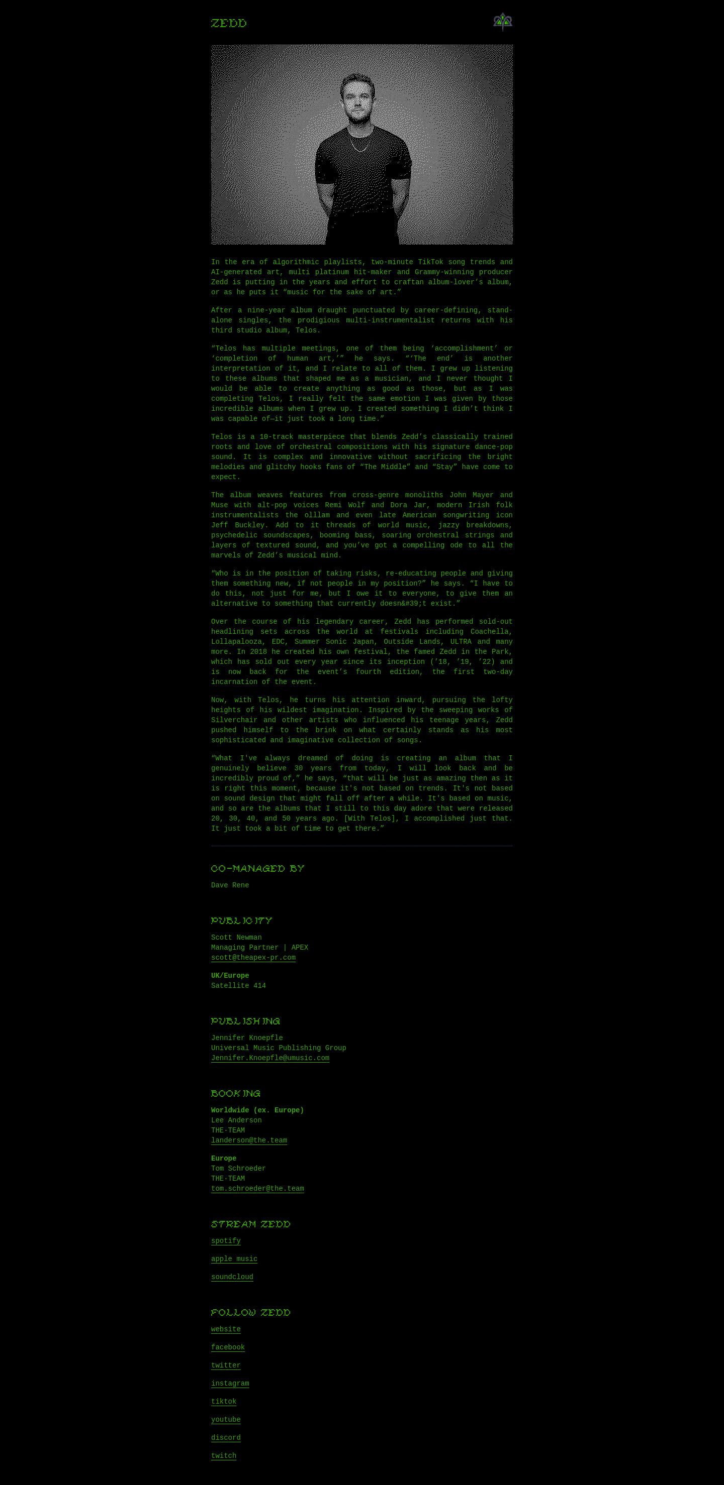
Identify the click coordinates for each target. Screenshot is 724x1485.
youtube (226, 1420)
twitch (223, 1456)
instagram (230, 1384)
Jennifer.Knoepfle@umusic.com (270, 1058)
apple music (234, 1259)
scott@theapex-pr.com (253, 958)
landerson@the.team (249, 1140)
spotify (226, 1241)
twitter (226, 1365)
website (226, 1329)
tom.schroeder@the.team (257, 1189)
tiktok (223, 1402)
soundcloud (232, 1277)
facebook (228, 1347)
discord (226, 1438)
